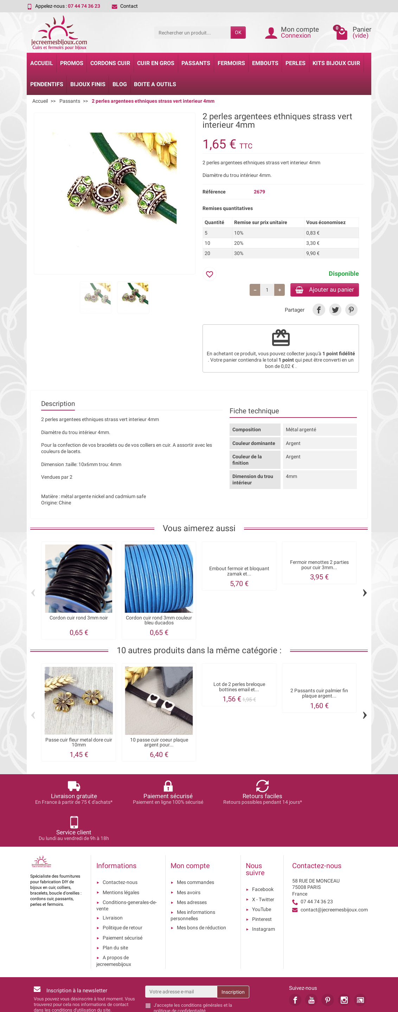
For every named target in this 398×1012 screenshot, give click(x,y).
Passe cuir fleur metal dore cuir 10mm (78, 743)
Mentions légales (121, 857)
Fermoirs (231, 63)
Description (58, 405)
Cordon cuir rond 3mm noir (79, 619)
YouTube (261, 874)
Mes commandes (195, 847)
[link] (319, 311)
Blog (120, 84)
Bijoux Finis (87, 84)
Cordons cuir (110, 63)
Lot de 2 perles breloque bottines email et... (239, 687)
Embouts (265, 63)
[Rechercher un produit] (192, 32)
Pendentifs (46, 84)
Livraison (113, 882)
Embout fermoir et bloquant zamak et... (239, 572)
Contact (125, 6)
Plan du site (115, 912)
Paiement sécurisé (122, 902)
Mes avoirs (188, 857)
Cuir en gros (155, 63)
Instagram (263, 894)
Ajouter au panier (321, 290)
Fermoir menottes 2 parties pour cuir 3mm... (319, 565)
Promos (71, 63)
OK (238, 32)
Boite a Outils (155, 84)
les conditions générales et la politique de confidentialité (193, 972)
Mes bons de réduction (201, 893)
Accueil (41, 63)
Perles (295, 63)
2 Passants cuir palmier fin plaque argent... (319, 694)
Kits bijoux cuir (336, 63)
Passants (195, 63)
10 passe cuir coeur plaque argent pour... (159, 743)
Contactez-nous (120, 847)
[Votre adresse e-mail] (181, 956)
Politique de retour (122, 893)
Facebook (263, 854)
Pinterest (262, 884)
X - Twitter (263, 864)
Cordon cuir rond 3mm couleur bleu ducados (159, 621)
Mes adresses (192, 867)
